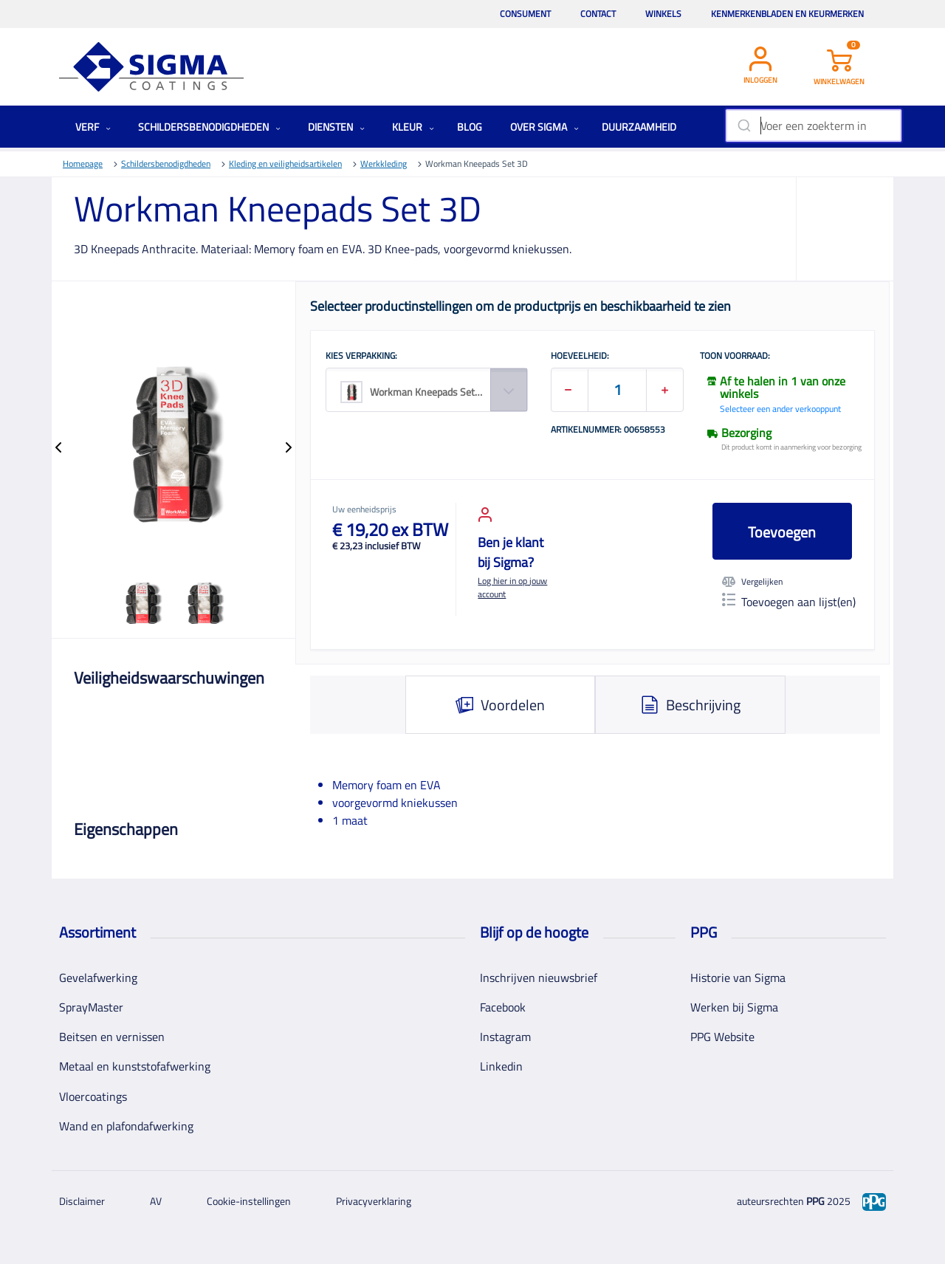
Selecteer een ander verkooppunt (780, 409)
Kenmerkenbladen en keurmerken (787, 14)
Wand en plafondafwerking (126, 1126)
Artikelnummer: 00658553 (608, 430)
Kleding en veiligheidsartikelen (285, 164)
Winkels (663, 14)
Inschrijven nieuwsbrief (538, 977)
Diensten (336, 126)
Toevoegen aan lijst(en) (789, 602)
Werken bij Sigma (734, 1007)
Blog (469, 126)
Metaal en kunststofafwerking (134, 1066)
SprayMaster (91, 1007)
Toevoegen (782, 532)
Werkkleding (383, 164)
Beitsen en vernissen (112, 1036)
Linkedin (501, 1066)
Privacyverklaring (373, 1201)
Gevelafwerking (98, 977)
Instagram (505, 1036)
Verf (93, 126)
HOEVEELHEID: (580, 357)
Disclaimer (82, 1201)
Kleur (413, 126)
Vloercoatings (93, 1096)
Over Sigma (544, 126)
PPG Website (722, 1036)
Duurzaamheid (639, 126)
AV (156, 1201)
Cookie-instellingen (249, 1201)
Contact (598, 14)
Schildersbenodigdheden (209, 126)
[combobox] (813, 125)
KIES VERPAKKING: (361, 357)
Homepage (83, 164)
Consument (525, 14)
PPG (815, 1201)
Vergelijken (752, 581)
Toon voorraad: (735, 357)
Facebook (503, 1007)
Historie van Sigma (738, 977)
